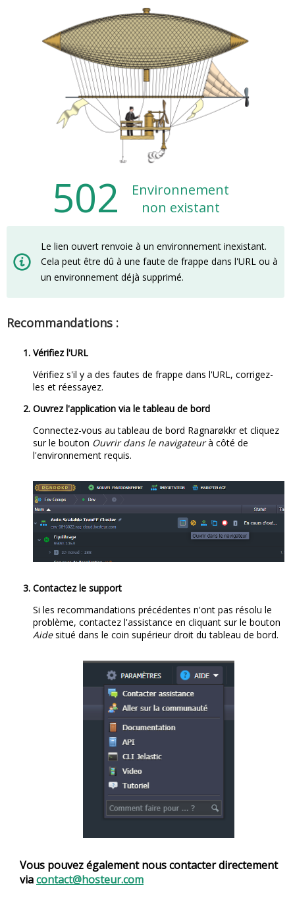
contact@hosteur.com (90, 879)
